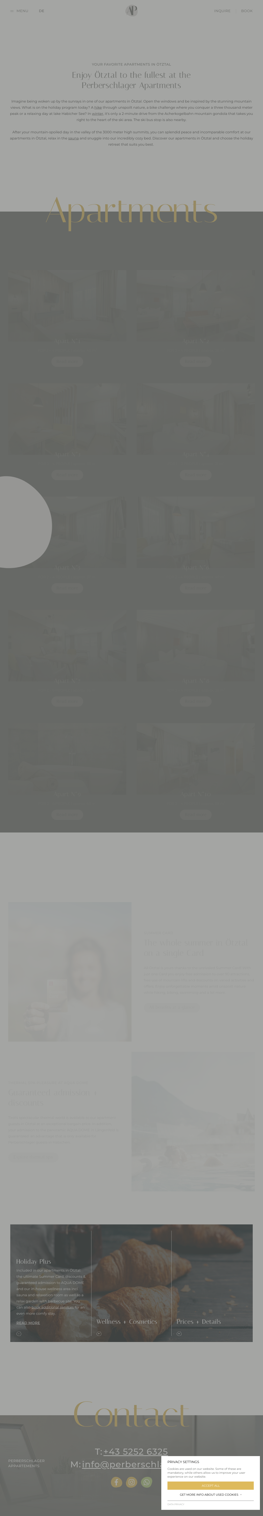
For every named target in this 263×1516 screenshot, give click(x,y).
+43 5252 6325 (135, 1451)
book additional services (53, 1307)
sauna (73, 143)
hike (98, 112)
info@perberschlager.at (137, 1464)
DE (41, 11)
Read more (28, 1323)
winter (97, 118)
